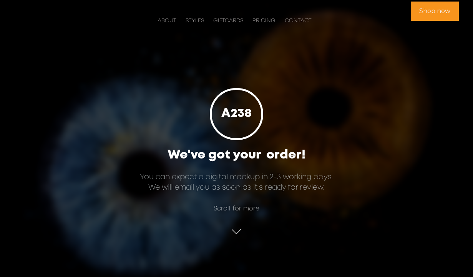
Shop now (434, 11)
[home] (46, 12)
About (167, 20)
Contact (298, 20)
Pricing (264, 20)
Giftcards (228, 20)
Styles (195, 20)
